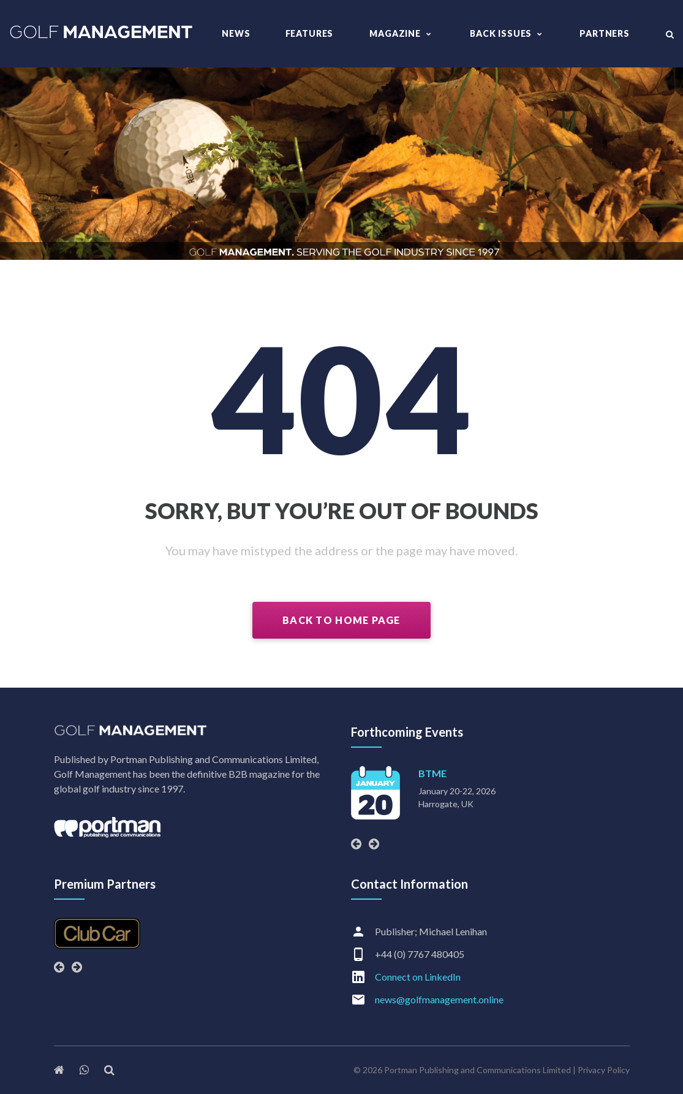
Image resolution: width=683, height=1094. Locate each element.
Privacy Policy (604, 1070)
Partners (604, 33)
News (236, 33)
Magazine (395, 33)
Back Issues (501, 33)
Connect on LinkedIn (418, 976)
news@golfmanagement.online (439, 999)
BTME (432, 773)
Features (309, 33)
